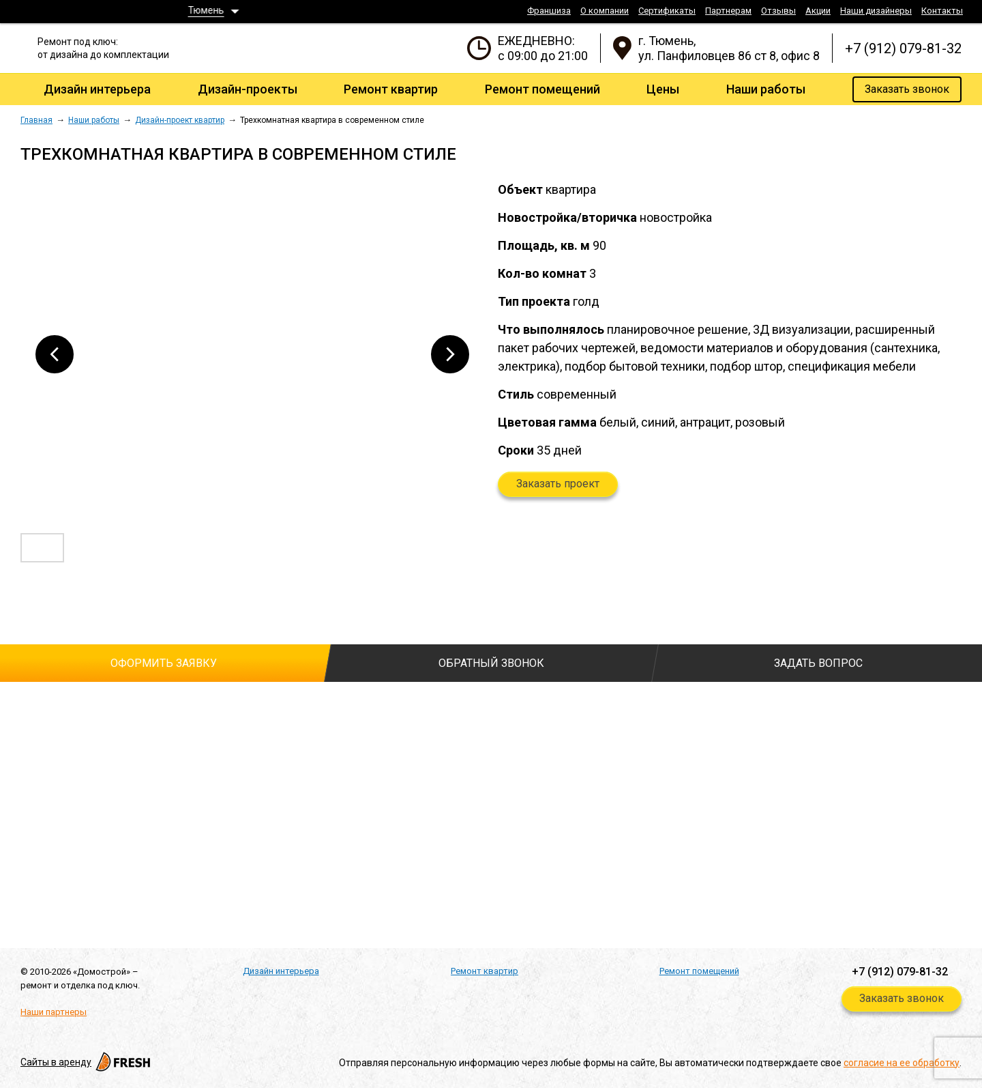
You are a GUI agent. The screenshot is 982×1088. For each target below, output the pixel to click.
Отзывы (778, 10)
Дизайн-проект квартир (179, 120)
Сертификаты (667, 10)
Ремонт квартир (391, 89)
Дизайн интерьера (97, 89)
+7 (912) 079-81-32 (903, 48)
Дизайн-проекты (247, 89)
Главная (36, 120)
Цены (662, 89)
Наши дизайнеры (876, 10)
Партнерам (728, 10)
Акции (818, 10)
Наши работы (765, 89)
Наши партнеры (53, 1012)
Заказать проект (557, 483)
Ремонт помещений (542, 89)
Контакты (942, 10)
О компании (604, 10)
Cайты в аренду (86, 1062)
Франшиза (549, 10)
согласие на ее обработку (901, 1062)
